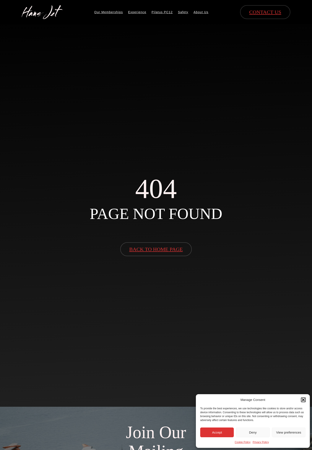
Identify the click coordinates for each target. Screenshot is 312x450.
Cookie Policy (242, 442)
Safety (183, 12)
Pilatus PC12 (162, 12)
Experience (137, 12)
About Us (200, 12)
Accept (217, 432)
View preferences (288, 432)
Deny (253, 432)
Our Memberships (108, 12)
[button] (303, 400)
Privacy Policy (261, 442)
